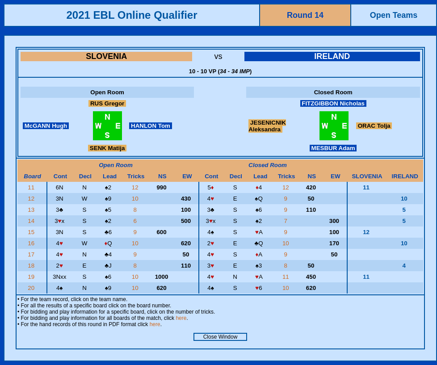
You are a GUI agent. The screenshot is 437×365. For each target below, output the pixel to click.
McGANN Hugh (46, 125)
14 (32, 221)
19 (32, 276)
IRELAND (332, 56)
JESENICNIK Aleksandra (267, 126)
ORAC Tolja (374, 125)
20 (32, 288)
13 (32, 209)
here (181, 318)
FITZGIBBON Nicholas (333, 103)
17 (32, 254)
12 (136, 187)
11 (32, 187)
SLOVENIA (106, 56)
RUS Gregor (107, 103)
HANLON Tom (150, 125)
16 (32, 243)
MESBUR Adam (333, 148)
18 (32, 265)
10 (136, 198)
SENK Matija (107, 148)
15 (32, 232)
